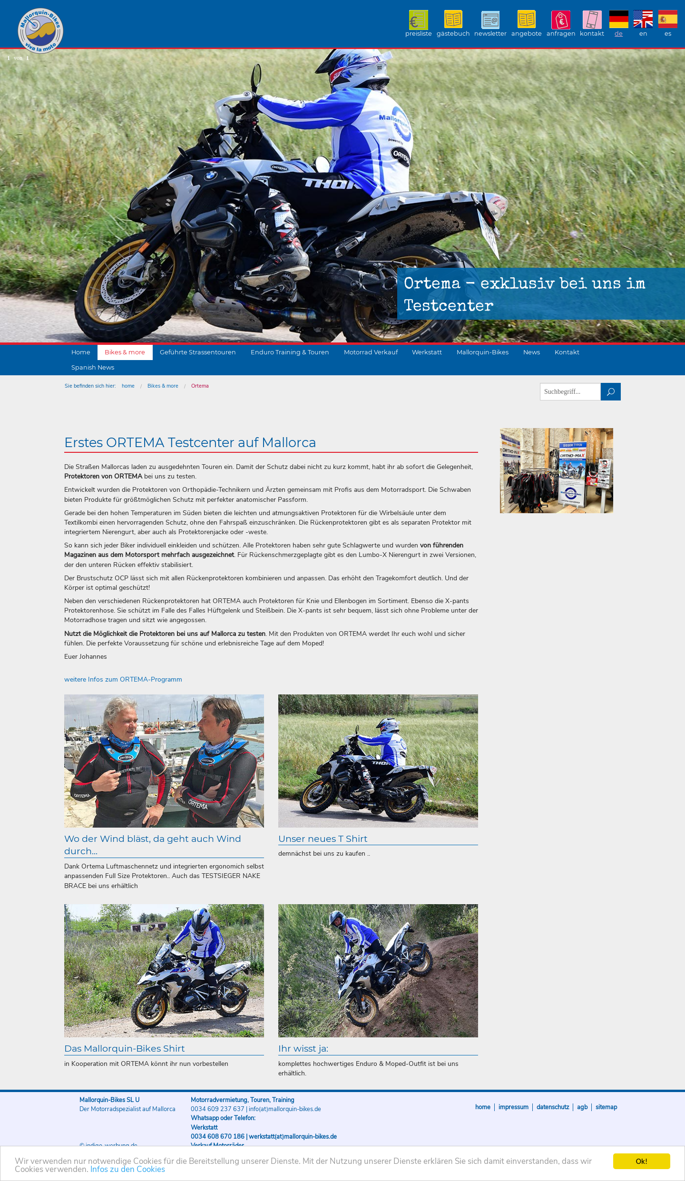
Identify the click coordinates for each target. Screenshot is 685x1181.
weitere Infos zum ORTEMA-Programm (123, 679)
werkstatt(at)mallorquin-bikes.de (293, 1136)
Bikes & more (125, 352)
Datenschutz (553, 1107)
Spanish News (92, 367)
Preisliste (418, 33)
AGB (582, 1107)
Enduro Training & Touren (290, 352)
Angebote (526, 33)
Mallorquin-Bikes (96, 31)
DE (619, 33)
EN (643, 33)
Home (80, 352)
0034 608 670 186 (218, 1136)
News (531, 352)
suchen (611, 391)
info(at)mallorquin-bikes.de (285, 1109)
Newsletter (490, 33)
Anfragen (561, 33)
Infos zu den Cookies (127, 1169)
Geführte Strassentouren (198, 352)
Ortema (200, 386)
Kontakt (592, 33)
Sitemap (606, 1107)
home (128, 386)
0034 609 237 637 (218, 1109)
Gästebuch (453, 33)
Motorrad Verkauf (371, 352)
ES (668, 33)
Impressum (513, 1107)
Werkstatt (427, 352)
